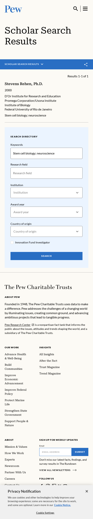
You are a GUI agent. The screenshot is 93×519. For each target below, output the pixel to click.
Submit (80, 451)
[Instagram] (48, 486)
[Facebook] (41, 486)
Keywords (17, 144)
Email (42, 446)
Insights (45, 347)
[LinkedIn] (54, 486)
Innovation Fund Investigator (32, 242)
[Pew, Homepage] (13, 9)
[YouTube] (65, 486)
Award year (18, 204)
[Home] (38, 287)
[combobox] (13, 192)
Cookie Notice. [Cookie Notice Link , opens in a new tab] (62, 507)
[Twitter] (59, 486)
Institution (17, 184)
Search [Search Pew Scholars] (46, 255)
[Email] (55, 452)
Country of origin (21, 223)
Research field (19, 164)
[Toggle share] (86, 64)
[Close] (86, 494)
